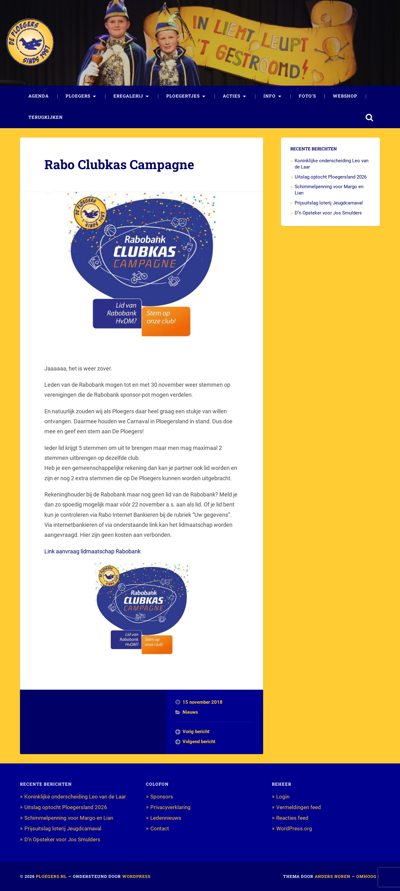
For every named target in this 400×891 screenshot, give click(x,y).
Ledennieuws (165, 818)
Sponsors (161, 796)
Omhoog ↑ (368, 876)
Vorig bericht (195, 731)
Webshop (345, 96)
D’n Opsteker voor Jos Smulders (328, 213)
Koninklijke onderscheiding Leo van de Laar (75, 796)
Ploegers (78, 96)
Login (282, 796)
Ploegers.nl (51, 876)
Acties (231, 96)
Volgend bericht (198, 741)
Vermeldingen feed (298, 807)
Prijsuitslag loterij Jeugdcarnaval (329, 203)
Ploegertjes (183, 96)
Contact (159, 828)
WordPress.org (294, 828)
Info (269, 96)
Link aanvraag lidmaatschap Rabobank (92, 551)
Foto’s (307, 96)
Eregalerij (128, 96)
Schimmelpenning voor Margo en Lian (68, 818)
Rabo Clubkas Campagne (119, 164)
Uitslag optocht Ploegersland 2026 (331, 177)
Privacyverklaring (170, 807)
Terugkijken (45, 117)
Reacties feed (292, 818)
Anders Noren (332, 876)
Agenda (38, 96)
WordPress (136, 876)
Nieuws (190, 712)
